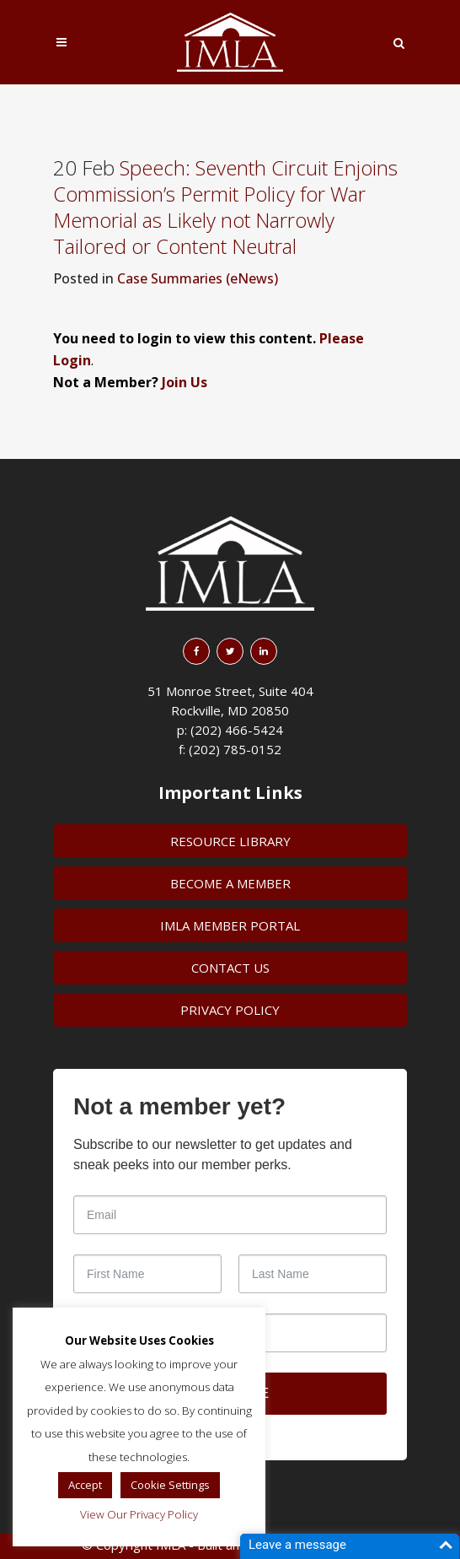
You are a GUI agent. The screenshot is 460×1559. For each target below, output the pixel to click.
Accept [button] (85, 1484)
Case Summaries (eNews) (197, 278)
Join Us (184, 382)
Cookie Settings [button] (170, 1484)
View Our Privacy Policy (139, 1514)
